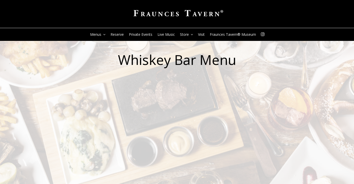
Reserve (117, 34)
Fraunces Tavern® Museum (233, 34)
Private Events (140, 34)
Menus (97, 34)
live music (166, 34)
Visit (201, 34)
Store (186, 34)
